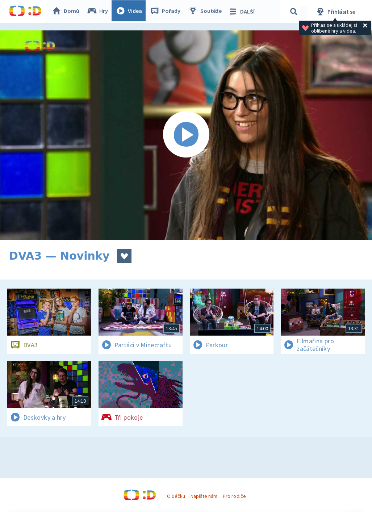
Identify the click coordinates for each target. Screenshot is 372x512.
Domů (67, 11)
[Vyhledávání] (295, 11)
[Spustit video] (186, 135)
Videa (130, 11)
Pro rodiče (234, 496)
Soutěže (207, 11)
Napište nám (204, 496)
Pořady (167, 11)
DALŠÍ (243, 11)
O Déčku (176, 496)
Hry (99, 11)
